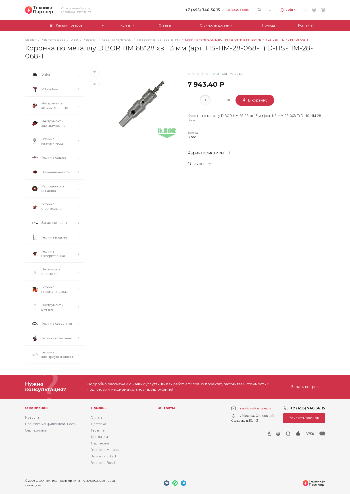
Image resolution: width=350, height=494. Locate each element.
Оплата (96, 417)
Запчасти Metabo (105, 450)
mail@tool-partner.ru (255, 408)
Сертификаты (36, 430)
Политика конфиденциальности (51, 424)
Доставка (98, 424)
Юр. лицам (99, 437)
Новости (32, 417)
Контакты (165, 408)
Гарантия (98, 430)
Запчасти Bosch (103, 463)
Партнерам (100, 443)
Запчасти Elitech (104, 456)
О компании (36, 408)
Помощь (98, 408)
